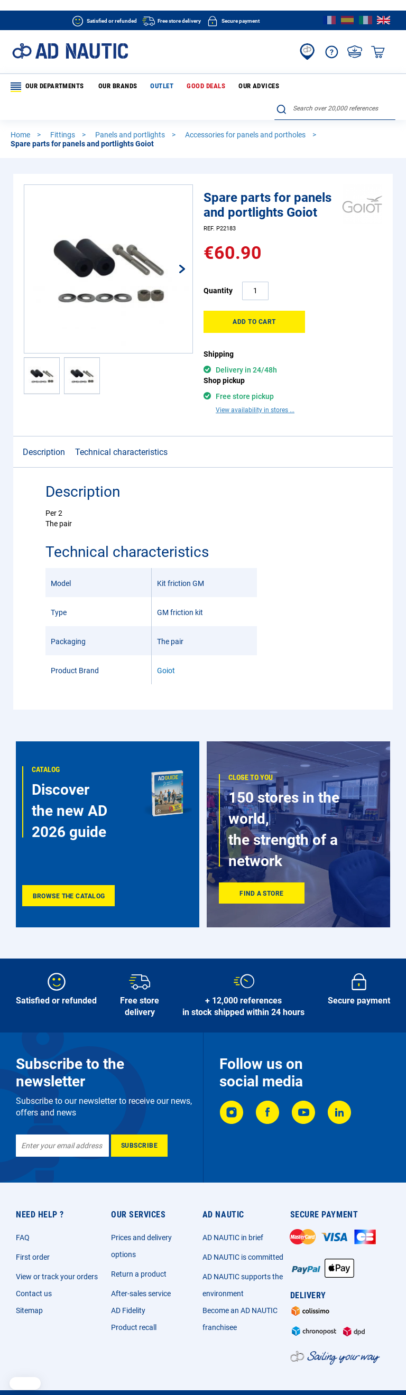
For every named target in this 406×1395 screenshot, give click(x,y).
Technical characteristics (121, 414)
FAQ (23, 1209)
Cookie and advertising (259, 1371)
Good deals (185, 86)
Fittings (63, 114)
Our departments (47, 87)
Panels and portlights (131, 114)
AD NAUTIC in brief (232, 1209)
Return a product (139, 1245)
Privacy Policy (196, 1371)
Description (44, 414)
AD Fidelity (128, 1282)
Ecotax (312, 1371)
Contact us (34, 1265)
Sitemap (29, 1282)
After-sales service (141, 1265)
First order (33, 1228)
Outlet (147, 86)
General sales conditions (130, 1371)
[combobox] (334, 85)
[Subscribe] (139, 1117)
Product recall (133, 1299)
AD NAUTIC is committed (242, 1228)
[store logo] (70, 51)
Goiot (166, 632)
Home (21, 114)
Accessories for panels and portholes (246, 114)
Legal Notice (67, 1371)
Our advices (229, 86)
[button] (171, 248)
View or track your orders (57, 1248)
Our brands (110, 86)
